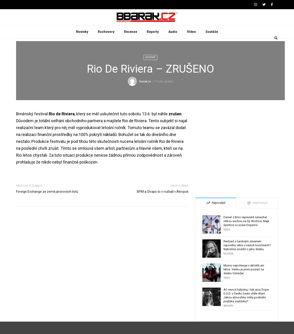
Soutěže (212, 44)
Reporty (153, 44)
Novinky (82, 44)
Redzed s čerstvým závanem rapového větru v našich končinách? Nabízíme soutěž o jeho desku (247, 257)
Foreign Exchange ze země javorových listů (47, 204)
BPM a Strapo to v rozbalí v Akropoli (162, 204)
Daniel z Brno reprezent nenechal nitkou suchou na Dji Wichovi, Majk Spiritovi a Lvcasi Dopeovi (246, 233)
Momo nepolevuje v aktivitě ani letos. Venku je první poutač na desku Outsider (243, 281)
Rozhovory (106, 44)
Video (191, 44)
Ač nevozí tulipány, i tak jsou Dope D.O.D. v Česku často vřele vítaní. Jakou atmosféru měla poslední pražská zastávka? (246, 307)
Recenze (130, 44)
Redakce (145, 94)
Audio (172, 44)
